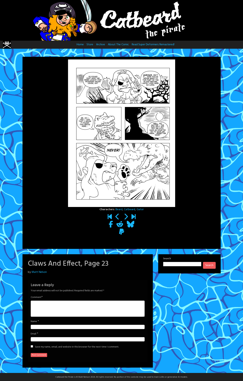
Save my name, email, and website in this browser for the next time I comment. (77, 347)
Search (167, 259)
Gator (140, 209)
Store (90, 44)
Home (80, 44)
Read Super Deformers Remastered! (153, 44)
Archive (100, 44)
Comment (36, 297)
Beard (119, 209)
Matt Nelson (39, 272)
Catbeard (129, 209)
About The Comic (118, 44)
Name (34, 321)
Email (33, 334)
